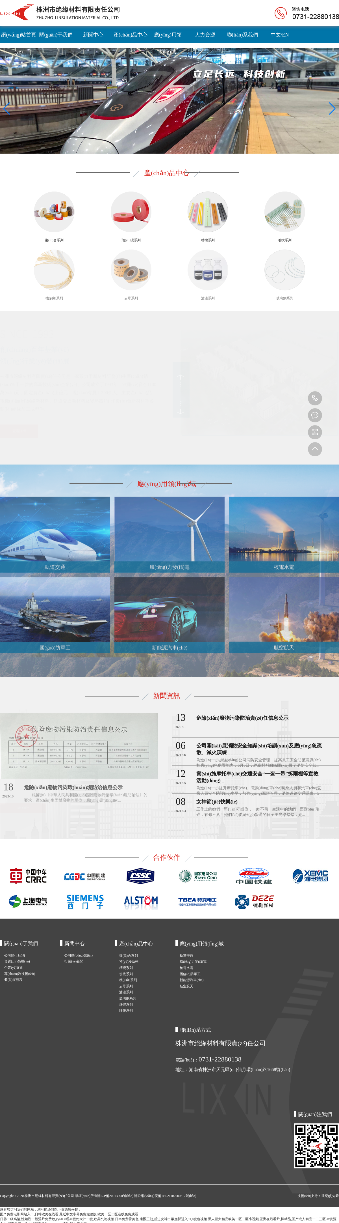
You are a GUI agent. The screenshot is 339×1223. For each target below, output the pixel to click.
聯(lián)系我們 (242, 35)
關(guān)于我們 (56, 35)
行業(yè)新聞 (73, 961)
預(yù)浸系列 (128, 962)
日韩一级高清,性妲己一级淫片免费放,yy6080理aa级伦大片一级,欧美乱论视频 (57, 1219)
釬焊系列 (126, 1005)
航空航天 (186, 986)
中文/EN (280, 35)
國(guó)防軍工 (190, 974)
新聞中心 (93, 35)
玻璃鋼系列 (127, 998)
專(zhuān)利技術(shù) (19, 974)
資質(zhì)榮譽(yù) (17, 961)
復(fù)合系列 (128, 956)
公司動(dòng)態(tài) (78, 955)
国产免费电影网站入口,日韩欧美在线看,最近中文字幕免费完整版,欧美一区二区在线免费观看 (69, 1214)
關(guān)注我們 (315, 1114)
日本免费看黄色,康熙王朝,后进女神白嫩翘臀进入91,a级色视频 (161, 1219)
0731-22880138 (315, 398)
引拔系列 (126, 974)
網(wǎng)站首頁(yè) (18, 37)
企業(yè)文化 (13, 968)
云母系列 (126, 986)
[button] (6, 108)
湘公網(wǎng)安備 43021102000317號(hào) (165, 1196)
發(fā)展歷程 (13, 980)
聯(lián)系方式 (195, 1030)
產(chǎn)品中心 (130, 35)
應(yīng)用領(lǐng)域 (168, 37)
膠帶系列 (126, 1011)
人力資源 (205, 35)
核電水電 (186, 968)
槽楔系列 (126, 968)
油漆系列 (126, 992)
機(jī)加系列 (128, 980)
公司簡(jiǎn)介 (15, 955)
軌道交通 (186, 956)
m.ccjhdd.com (315, 415)
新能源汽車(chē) (192, 980)
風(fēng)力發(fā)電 (193, 962)
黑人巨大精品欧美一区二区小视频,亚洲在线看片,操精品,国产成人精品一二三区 (267, 1219)
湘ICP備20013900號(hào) (115, 1196)
